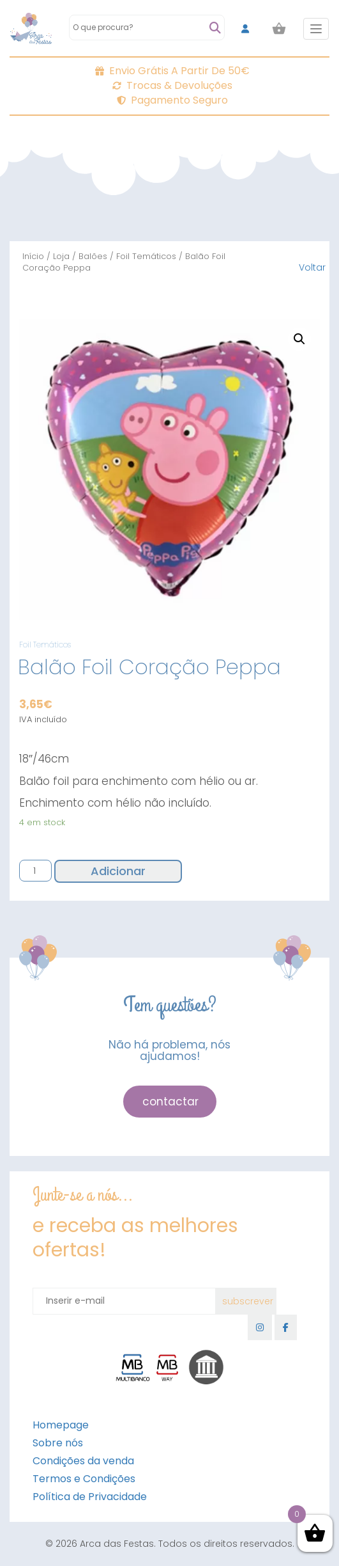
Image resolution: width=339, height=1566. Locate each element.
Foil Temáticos (146, 256)
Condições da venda (83, 1460)
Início (33, 256)
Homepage (61, 1425)
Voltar (312, 267)
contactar (170, 1101)
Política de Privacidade (90, 1496)
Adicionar (118, 871)
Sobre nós (58, 1442)
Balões (93, 256)
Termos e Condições (84, 1478)
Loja (61, 256)
